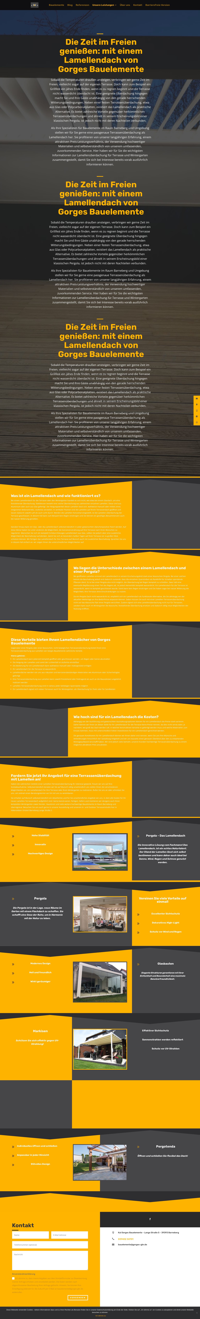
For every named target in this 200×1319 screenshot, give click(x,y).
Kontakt (137, 5)
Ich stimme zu (100, 1316)
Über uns (125, 5)
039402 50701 (125, 1239)
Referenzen (82, 5)
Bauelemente (56, 5)
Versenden (78, 1298)
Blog (70, 5)
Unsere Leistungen (103, 5)
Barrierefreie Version (157, 5)
